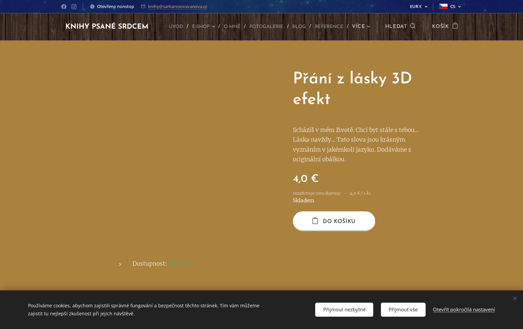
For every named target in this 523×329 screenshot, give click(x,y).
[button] (400, 27)
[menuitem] (202, 27)
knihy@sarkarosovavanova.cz (177, 6)
